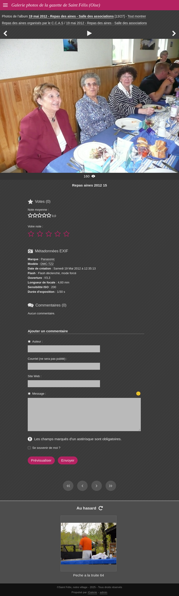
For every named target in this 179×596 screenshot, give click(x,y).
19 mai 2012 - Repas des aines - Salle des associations (71, 16)
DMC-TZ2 (47, 264)
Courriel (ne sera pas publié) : (47, 358)
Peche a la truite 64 (88, 575)
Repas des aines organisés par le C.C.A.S (32, 23)
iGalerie (92, 592)
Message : (39, 393)
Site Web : (34, 376)
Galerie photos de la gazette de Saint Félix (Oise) (55, 5)
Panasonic (48, 259)
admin (103, 592)
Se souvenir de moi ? (46, 447)
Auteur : (37, 341)
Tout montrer (136, 16)
